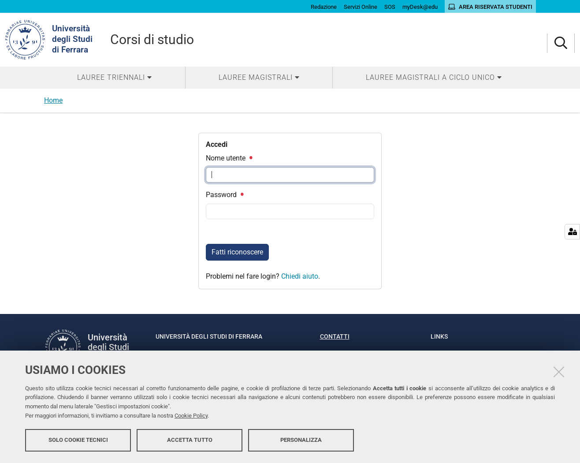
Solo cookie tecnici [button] (78, 440)
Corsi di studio (152, 39)
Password (224, 194)
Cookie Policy (191, 415)
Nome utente (229, 158)
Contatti (334, 336)
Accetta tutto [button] (189, 440)
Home (53, 100)
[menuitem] (114, 78)
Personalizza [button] (301, 440)
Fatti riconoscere (237, 252)
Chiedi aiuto (299, 276)
